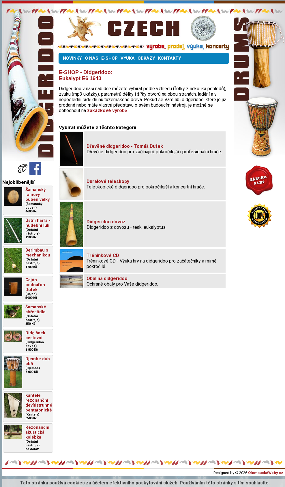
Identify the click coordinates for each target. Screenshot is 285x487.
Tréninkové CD (103, 255)
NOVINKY (72, 58)
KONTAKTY (169, 58)
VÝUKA (128, 58)
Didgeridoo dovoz (106, 221)
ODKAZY (146, 58)
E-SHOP (109, 58)
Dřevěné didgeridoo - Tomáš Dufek (125, 146)
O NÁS (91, 58)
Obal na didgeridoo (107, 278)
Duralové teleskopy (108, 181)
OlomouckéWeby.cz (265, 473)
